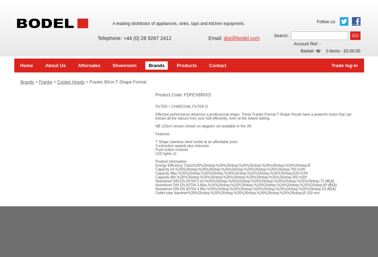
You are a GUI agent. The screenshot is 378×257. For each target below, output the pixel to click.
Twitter (344, 21)
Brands (156, 65)
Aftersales (89, 65)
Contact (217, 65)
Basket (311, 51)
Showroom (124, 65)
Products (187, 65)
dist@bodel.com (242, 38)
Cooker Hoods (71, 82)
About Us (55, 65)
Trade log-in (345, 65)
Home (26, 65)
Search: (281, 35)
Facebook (356, 21)
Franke (45, 82)
